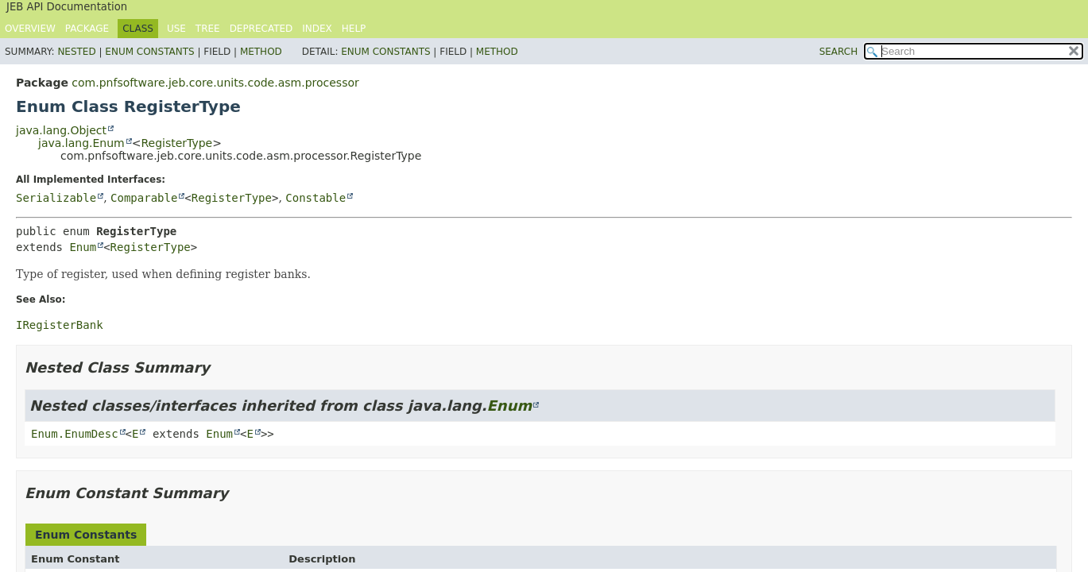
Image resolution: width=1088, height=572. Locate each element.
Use (176, 28)
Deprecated (261, 28)
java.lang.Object (61, 130)
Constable (315, 197)
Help (354, 28)
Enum (82, 247)
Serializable (56, 197)
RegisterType (176, 143)
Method (261, 51)
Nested (76, 51)
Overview (30, 28)
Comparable (143, 197)
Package (87, 28)
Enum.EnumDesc (74, 433)
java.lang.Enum (81, 143)
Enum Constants (149, 51)
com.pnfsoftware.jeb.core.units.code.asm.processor (215, 82)
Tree (208, 28)
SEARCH (838, 51)
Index (317, 28)
